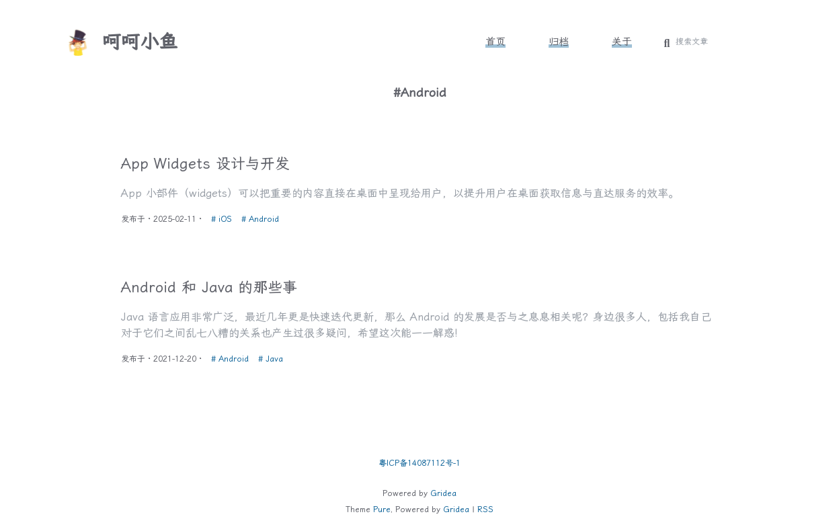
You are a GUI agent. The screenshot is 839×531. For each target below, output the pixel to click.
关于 (622, 42)
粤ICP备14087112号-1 (419, 463)
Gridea (443, 493)
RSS (485, 509)
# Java (271, 361)
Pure (382, 509)
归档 (559, 42)
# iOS (224, 217)
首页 (495, 42)
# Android (261, 217)
